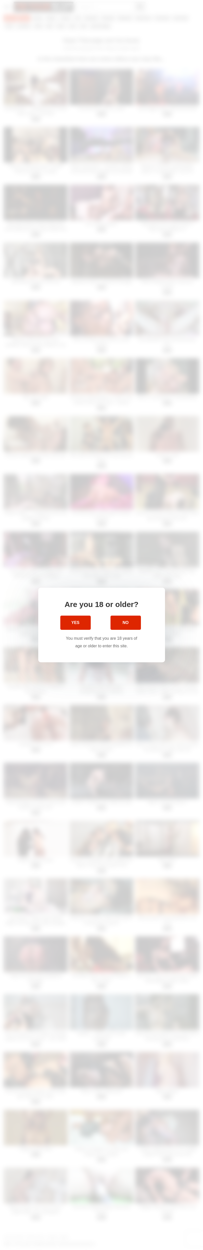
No (126, 622)
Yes (75, 622)
